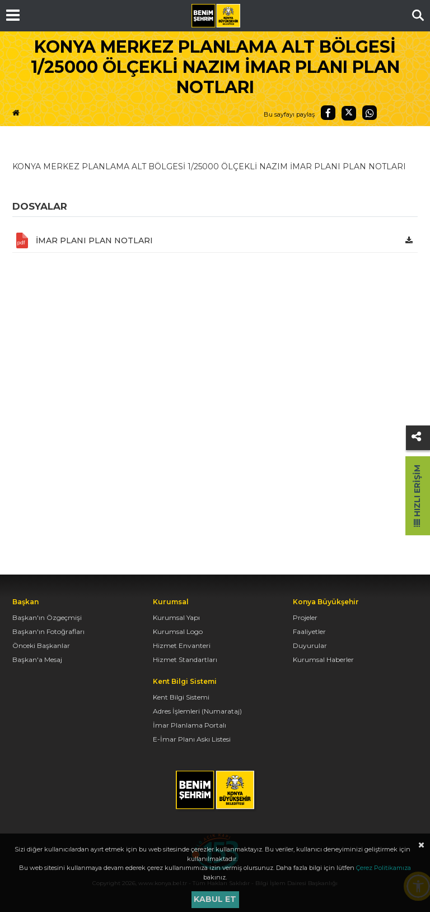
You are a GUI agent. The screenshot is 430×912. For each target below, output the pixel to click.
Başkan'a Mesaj (37, 659)
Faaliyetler (309, 631)
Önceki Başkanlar (41, 645)
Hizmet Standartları (185, 659)
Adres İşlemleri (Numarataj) (197, 711)
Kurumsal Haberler (323, 659)
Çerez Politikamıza (383, 868)
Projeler (305, 617)
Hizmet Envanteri (182, 645)
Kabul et (215, 899)
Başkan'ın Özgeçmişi (47, 617)
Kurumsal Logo (178, 631)
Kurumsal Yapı (176, 617)
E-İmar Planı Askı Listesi (192, 739)
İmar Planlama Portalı (189, 725)
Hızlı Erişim (417, 496)
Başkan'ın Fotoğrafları (48, 631)
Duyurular (310, 645)
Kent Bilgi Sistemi (181, 697)
